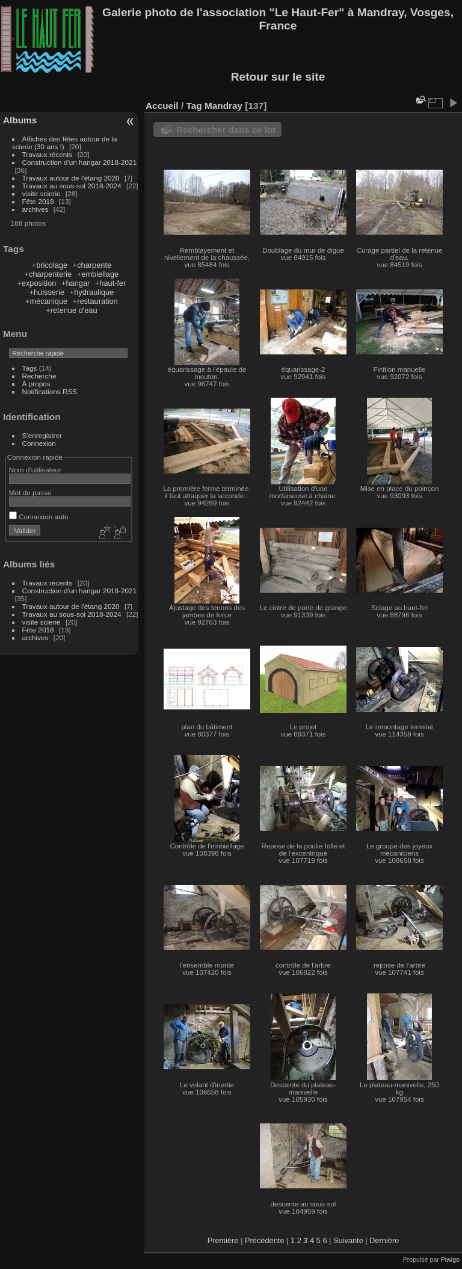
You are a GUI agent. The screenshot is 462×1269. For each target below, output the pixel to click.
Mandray (223, 105)
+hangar (75, 283)
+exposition (36, 283)
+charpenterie (48, 274)
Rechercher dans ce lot (226, 130)
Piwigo (450, 1259)
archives (35, 209)
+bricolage (49, 265)
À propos (36, 383)
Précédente (264, 1240)
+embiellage (98, 274)
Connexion (39, 443)
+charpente (92, 265)
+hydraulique (92, 292)
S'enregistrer (42, 435)
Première (223, 1240)
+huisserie (46, 292)
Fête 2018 (38, 201)
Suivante (348, 1240)
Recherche (39, 376)
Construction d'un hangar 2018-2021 (79, 162)
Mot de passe (30, 492)
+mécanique (46, 301)
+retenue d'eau (71, 310)
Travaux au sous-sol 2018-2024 (72, 186)
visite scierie (41, 193)
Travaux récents (47, 154)
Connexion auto (39, 516)
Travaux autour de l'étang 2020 (71, 178)
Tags (29, 368)
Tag (194, 105)
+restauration (95, 301)
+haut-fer (110, 283)
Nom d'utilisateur (35, 470)
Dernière (384, 1240)
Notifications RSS (50, 391)
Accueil (162, 105)
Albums (20, 120)
